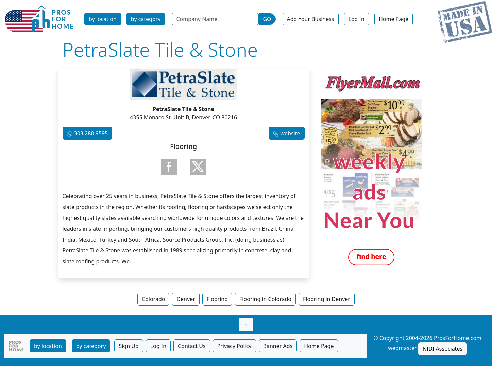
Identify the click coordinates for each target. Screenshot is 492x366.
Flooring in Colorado (265, 299)
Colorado (153, 299)
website (290, 133)
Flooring (217, 299)
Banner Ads (278, 346)
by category (146, 19)
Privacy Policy (234, 346)
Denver (185, 299)
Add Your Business (310, 19)
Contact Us (191, 346)
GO (267, 19)
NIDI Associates (442, 348)
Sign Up (128, 346)
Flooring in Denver (326, 299)
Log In (356, 19)
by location (103, 19)
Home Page (393, 19)
